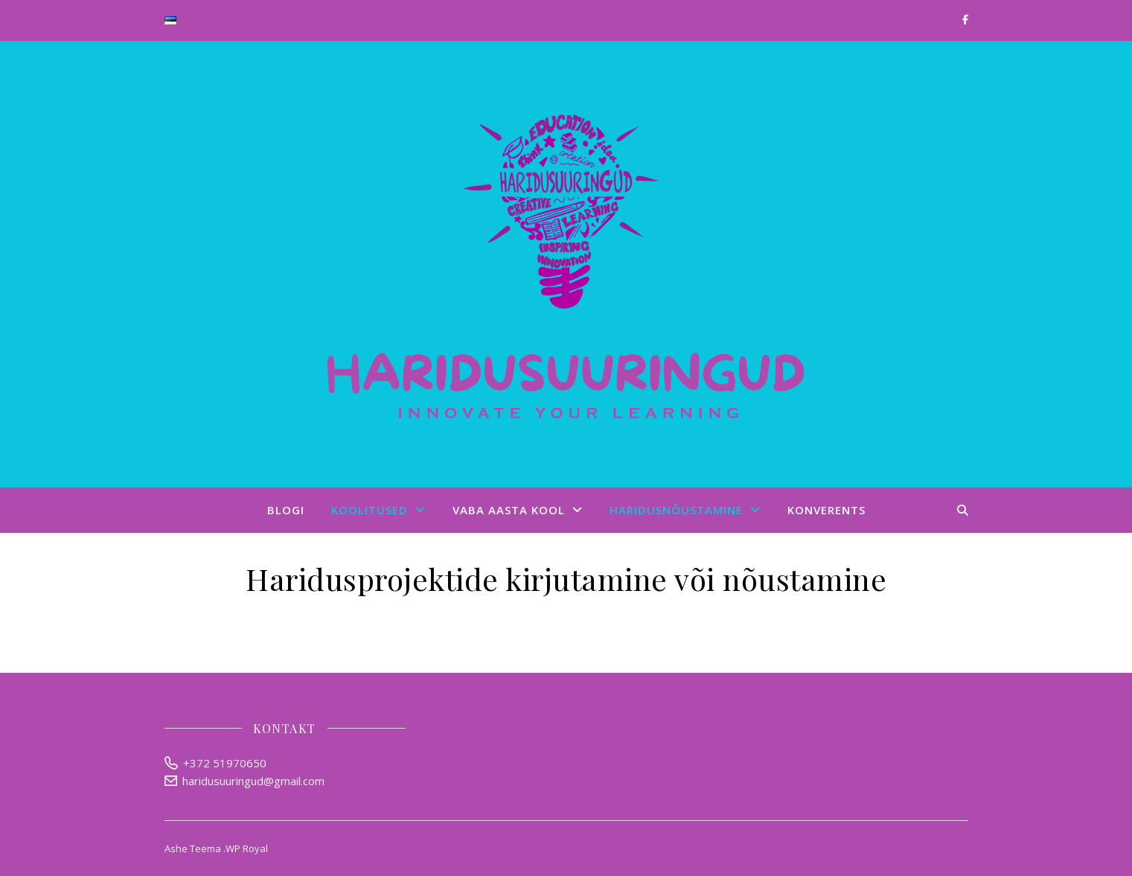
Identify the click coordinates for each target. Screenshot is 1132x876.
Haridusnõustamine (676, 509)
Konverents (826, 509)
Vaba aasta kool (509, 509)
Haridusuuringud (566, 264)
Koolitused (369, 509)
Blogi (285, 509)
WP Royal (247, 848)
